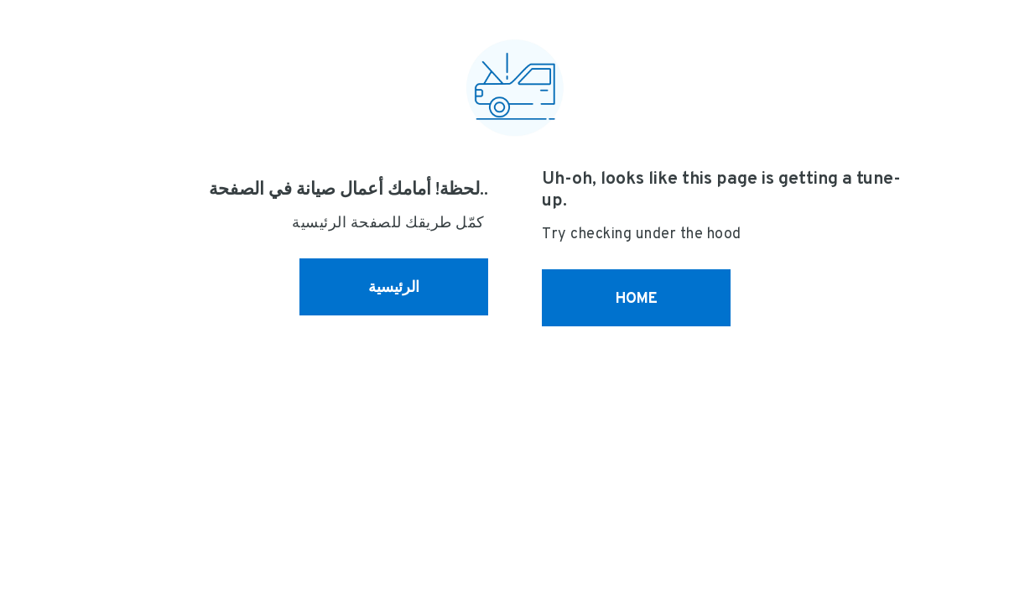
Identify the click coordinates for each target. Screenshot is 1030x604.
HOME (637, 297)
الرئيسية (393, 286)
